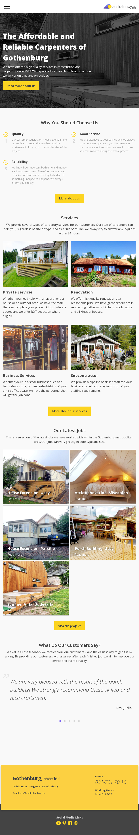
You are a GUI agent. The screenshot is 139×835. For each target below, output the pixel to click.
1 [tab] (60, 721)
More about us (69, 198)
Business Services (19, 375)
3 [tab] (69, 721)
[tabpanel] (69, 691)
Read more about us (21, 86)
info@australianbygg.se (33, 793)
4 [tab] (74, 721)
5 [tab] (79, 721)
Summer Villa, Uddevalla (30, 604)
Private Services (18, 292)
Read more (14, 499)
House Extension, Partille (31, 548)
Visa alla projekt (69, 626)
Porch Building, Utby (94, 548)
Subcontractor (84, 375)
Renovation (82, 292)
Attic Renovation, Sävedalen (101, 492)
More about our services (69, 411)
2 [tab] (65, 721)
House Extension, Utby (28, 492)
